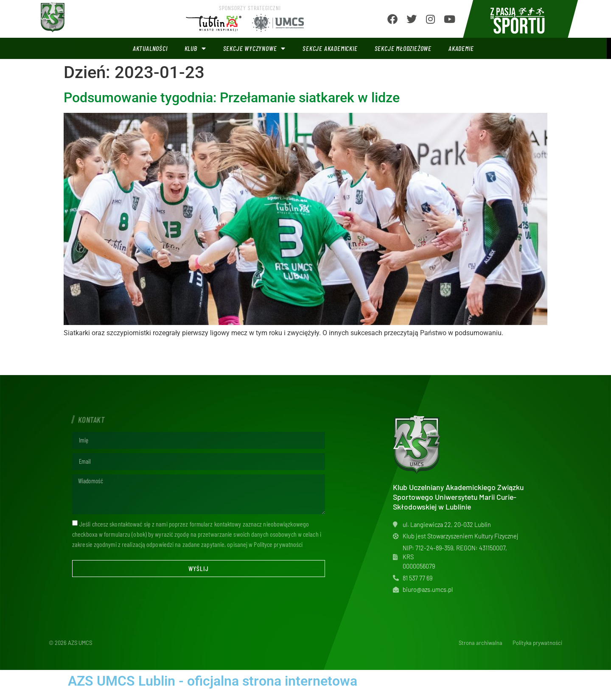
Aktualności (150, 48)
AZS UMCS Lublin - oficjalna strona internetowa (212, 681)
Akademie (461, 48)
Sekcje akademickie (330, 48)
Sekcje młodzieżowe (403, 48)
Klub (195, 48)
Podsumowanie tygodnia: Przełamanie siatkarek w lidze (232, 98)
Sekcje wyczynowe (254, 48)
